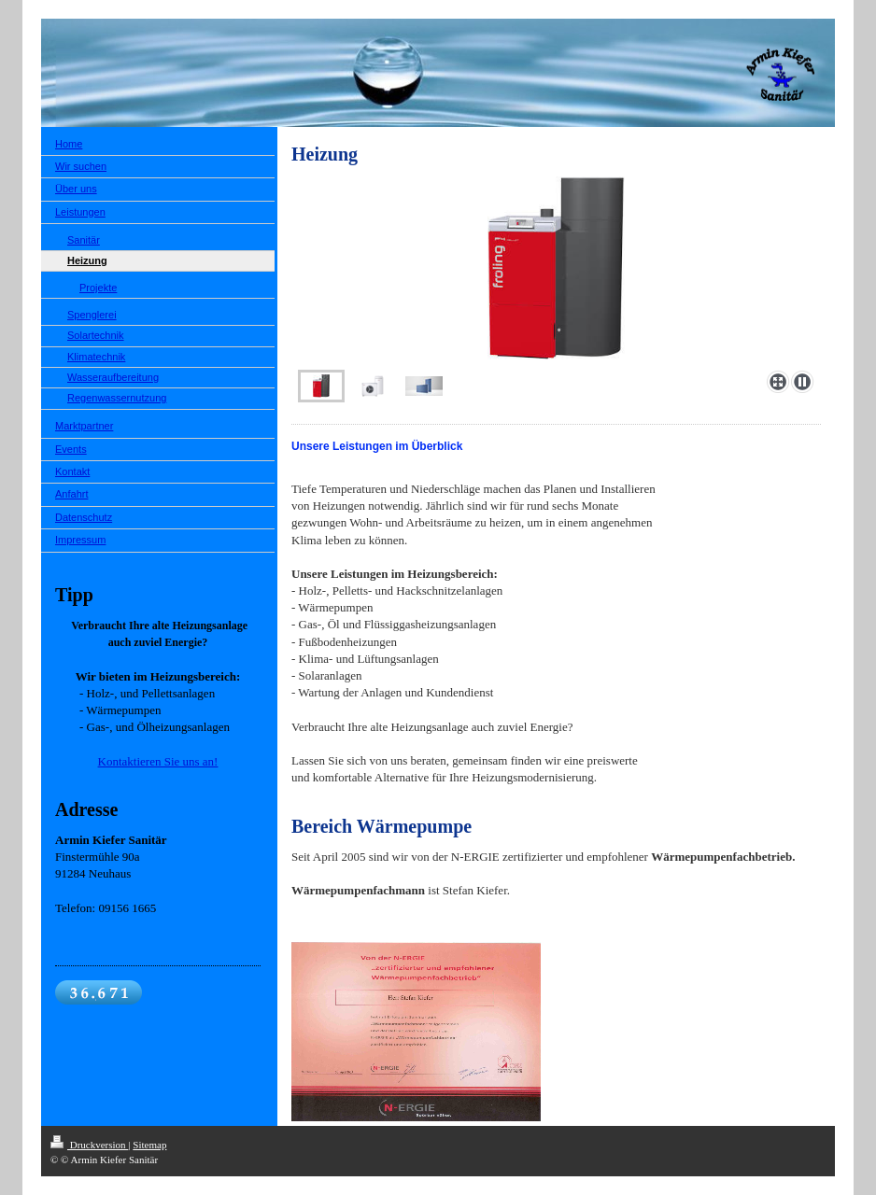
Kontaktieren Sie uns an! (158, 761)
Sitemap (149, 1144)
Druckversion (89, 1144)
